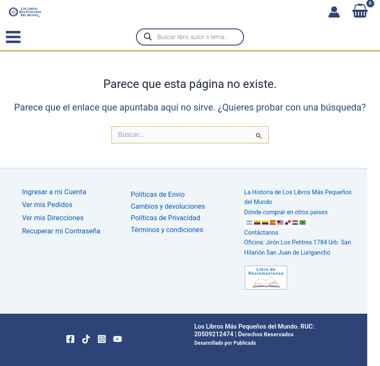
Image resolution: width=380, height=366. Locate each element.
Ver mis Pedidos (47, 205)
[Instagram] (102, 337)
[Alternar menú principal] (13, 37)
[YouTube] (117, 337)
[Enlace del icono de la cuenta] (334, 12)
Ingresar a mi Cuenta (54, 192)
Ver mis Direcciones (53, 218)
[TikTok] (86, 337)
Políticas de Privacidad (166, 217)
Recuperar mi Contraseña (61, 231)
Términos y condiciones (167, 229)
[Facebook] (70, 337)
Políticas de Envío (158, 194)
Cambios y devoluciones (168, 206)
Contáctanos (260, 231)
